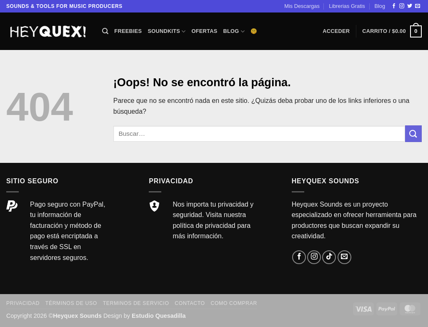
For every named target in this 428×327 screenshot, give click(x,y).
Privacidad (23, 303)
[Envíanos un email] (417, 6)
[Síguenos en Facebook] (393, 6)
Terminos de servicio (136, 303)
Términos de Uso (71, 303)
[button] (336, 31)
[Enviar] (413, 133)
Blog (379, 6)
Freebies (128, 31)
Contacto (190, 303)
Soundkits (166, 31)
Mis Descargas (302, 6)
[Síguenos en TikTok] (329, 257)
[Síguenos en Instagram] (401, 6)
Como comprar (234, 303)
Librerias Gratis (347, 6)
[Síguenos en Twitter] (409, 6)
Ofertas (205, 31)
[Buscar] (105, 31)
